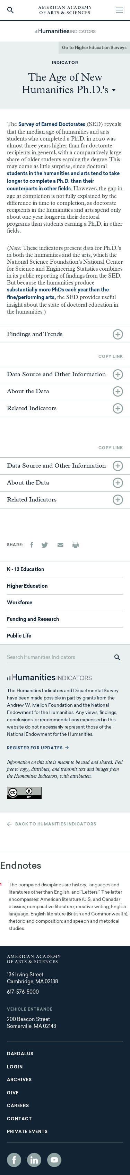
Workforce (19, 603)
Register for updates (35, 748)
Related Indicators (32, 408)
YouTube (54, 1160)
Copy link (110, 357)
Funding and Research (33, 619)
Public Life (19, 636)
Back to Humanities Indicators (55, 824)
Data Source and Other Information (56, 374)
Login (15, 1067)
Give (13, 1093)
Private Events (27, 1132)
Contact (19, 1119)
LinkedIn (34, 1160)
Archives (19, 1080)
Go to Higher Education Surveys (94, 48)
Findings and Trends (34, 334)
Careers (18, 1106)
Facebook (14, 1160)
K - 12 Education (25, 570)
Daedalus (20, 1054)
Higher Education (27, 586)
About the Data (28, 391)
